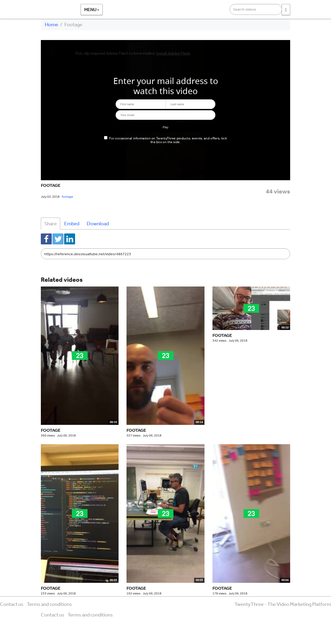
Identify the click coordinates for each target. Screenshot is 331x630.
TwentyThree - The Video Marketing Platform (282, 604)
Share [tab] (50, 223)
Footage (50, 185)
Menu (91, 9)
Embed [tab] (71, 223)
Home (51, 24)
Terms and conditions (49, 604)
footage (67, 197)
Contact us (11, 604)
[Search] (286, 9)
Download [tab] (98, 223)
